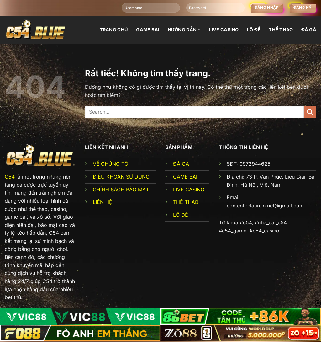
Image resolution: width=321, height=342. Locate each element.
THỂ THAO (185, 202)
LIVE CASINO (188, 189)
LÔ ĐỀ (180, 215)
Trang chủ (114, 29)
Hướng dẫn (184, 30)
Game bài (147, 29)
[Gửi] (310, 112)
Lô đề (253, 29)
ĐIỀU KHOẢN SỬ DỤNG (121, 177)
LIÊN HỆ (102, 202)
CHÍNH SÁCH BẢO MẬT (121, 189)
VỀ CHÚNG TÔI (111, 164)
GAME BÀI (185, 177)
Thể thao (281, 29)
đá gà (308, 29)
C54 (10, 177)
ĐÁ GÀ (181, 164)
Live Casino (224, 29)
